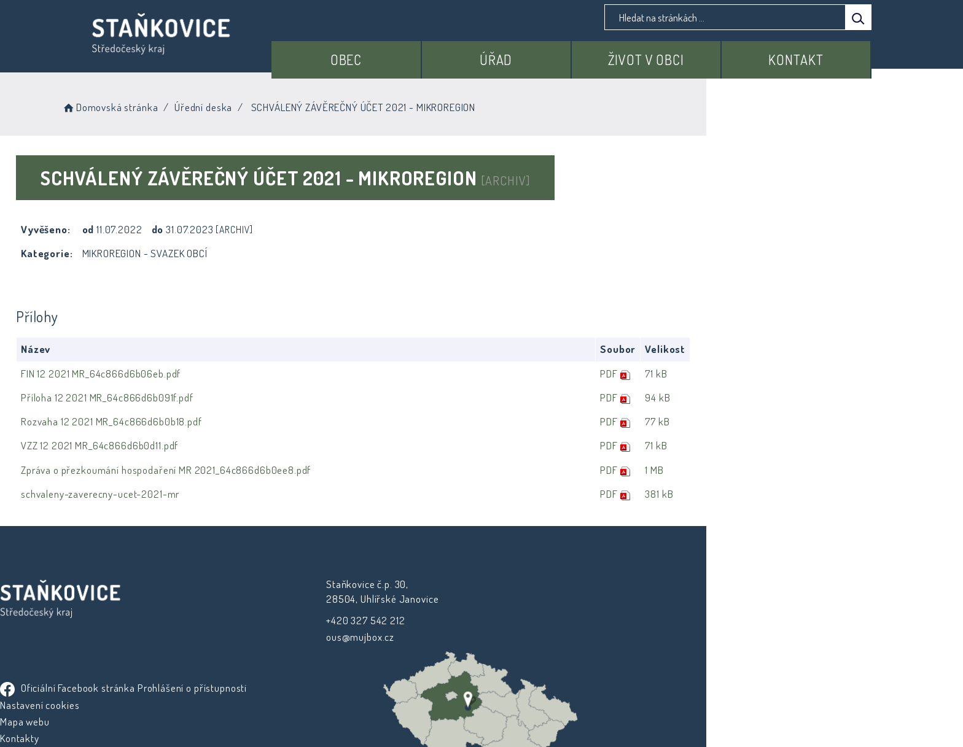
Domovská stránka (220, 104)
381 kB (822, 493)
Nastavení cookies (530, 618)
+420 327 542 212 (330, 619)
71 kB (819, 373)
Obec (403, 53)
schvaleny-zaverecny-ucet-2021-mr (194, 493)
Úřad (537, 53)
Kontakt (804, 53)
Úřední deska (314, 104)
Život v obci (671, 53)
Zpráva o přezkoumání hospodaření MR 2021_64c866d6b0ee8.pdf (260, 469)
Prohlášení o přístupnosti (545, 601)
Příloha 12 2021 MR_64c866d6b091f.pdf (201, 397)
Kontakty (510, 651)
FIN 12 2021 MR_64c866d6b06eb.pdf (195, 373)
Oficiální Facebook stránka (558, 584)
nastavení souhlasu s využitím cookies (706, 717)
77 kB (820, 422)
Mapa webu (515, 635)
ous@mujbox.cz (325, 636)
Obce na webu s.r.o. (618, 701)
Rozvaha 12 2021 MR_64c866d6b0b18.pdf (205, 422)
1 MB (817, 469)
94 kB (820, 397)
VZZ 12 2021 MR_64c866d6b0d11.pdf (193, 445)
